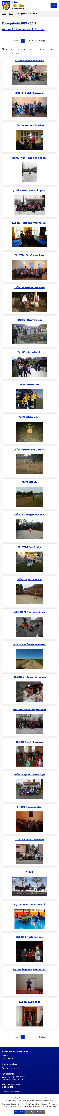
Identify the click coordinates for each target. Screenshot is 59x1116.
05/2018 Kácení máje (29, 547)
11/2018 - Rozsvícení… (29, 352)
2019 (16, 53)
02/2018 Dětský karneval (29, 742)
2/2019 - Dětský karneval (29, 92)
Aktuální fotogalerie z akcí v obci (23, 29)
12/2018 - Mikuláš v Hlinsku (29, 287)
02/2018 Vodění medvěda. (29, 839)
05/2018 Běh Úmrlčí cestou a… (29, 644)
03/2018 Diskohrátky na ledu (29, 709)
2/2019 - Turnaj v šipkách (29, 125)
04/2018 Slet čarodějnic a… (29, 612)
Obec (11, 14)
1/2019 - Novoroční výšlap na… (29, 190)
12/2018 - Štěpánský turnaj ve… (29, 222)
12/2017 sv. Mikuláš (29, 1001)
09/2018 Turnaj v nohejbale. (29, 514)
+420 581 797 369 (9, 1087)
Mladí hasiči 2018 (29, 384)
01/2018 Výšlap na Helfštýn (29, 774)
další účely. (50, 1100)
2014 (22, 49)
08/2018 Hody (29, 482)
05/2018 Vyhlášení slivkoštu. (29, 676)
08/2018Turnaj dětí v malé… (29, 449)
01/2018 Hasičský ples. (29, 806)
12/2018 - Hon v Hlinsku (29, 319)
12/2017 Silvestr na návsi (29, 936)
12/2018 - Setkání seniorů (29, 255)
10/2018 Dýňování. (29, 417)
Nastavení (41, 1112)
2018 (7, 53)
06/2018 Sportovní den (29, 579)
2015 (32, 49)
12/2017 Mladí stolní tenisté (29, 904)
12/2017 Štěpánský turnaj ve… (29, 969)
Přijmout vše (19, 1112)
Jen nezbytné (30, 1112)
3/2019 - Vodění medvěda (29, 60)
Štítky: (4, 49)
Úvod (4, 14)
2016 (41, 49)
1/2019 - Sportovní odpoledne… (29, 157)
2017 (51, 49)
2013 (13, 49)
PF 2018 (29, 871)
